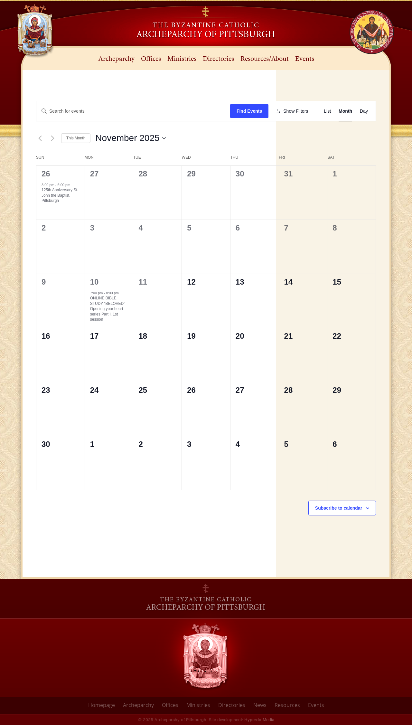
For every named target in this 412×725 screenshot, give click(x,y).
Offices (170, 705)
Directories (231, 705)
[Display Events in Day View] (364, 111)
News (260, 705)
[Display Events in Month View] (345, 111)
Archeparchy (138, 705)
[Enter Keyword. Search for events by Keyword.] (133, 111)
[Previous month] (40, 138)
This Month (75, 138)
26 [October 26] (46, 173)
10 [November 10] (94, 282)
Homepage (101, 705)
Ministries (198, 705)
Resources (287, 705)
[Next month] (52, 138)
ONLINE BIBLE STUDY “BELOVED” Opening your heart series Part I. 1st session (107, 309)
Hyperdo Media (259, 719)
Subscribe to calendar (338, 508)
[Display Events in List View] (327, 111)
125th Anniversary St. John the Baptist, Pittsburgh (60, 195)
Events (316, 705)
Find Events (249, 111)
